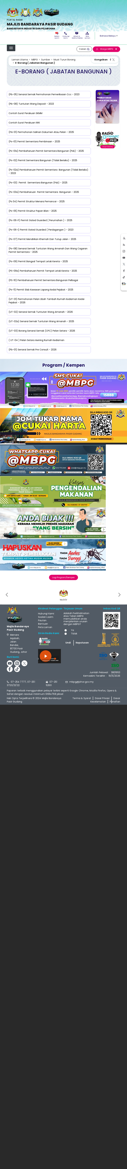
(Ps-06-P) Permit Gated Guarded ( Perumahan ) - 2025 (40, 220)
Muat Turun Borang (64, 59)
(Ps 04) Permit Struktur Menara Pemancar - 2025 (37, 201)
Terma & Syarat (81, 698)
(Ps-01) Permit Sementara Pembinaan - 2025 (34, 141)
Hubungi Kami (66, 35)
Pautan (42, 620)
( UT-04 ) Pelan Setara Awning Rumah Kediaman (36, 340)
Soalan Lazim (56, 35)
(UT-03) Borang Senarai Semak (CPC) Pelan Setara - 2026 (42, 330)
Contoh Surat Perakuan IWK (24, 122)
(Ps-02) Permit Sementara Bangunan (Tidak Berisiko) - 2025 (43, 160)
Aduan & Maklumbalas (77, 35)
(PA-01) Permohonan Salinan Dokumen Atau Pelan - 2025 (41, 132)
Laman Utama (20, 59)
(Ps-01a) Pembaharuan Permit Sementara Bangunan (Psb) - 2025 (46, 151)
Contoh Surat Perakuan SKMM (25, 113)
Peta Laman (87, 35)
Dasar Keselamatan (105, 700)
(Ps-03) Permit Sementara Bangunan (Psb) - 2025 (38, 182)
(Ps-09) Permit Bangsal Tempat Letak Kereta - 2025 (38, 261)
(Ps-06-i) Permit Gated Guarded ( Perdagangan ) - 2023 (41, 229)
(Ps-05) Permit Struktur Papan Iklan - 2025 (33, 210)
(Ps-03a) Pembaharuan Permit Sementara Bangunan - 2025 (44, 192)
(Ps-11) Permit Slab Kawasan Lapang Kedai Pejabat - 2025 (41, 289)
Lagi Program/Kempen (63, 577)
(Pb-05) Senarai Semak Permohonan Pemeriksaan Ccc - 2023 (44, 94)
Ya (72, 630)
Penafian (115, 701)
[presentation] (7, 595)
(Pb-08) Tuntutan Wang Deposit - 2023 (31, 103)
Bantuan (43, 623)
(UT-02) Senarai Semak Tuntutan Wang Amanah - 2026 (41, 312)
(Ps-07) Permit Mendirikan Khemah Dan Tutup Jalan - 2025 (42, 239)
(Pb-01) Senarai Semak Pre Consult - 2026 (32, 349)
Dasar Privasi (102, 698)
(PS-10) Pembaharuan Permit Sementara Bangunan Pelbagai (43, 280)
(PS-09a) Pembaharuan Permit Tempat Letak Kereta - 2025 (43, 270)
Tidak (74, 633)
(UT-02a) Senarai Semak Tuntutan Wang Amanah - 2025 (41, 321)
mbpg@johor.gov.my (81, 681)
